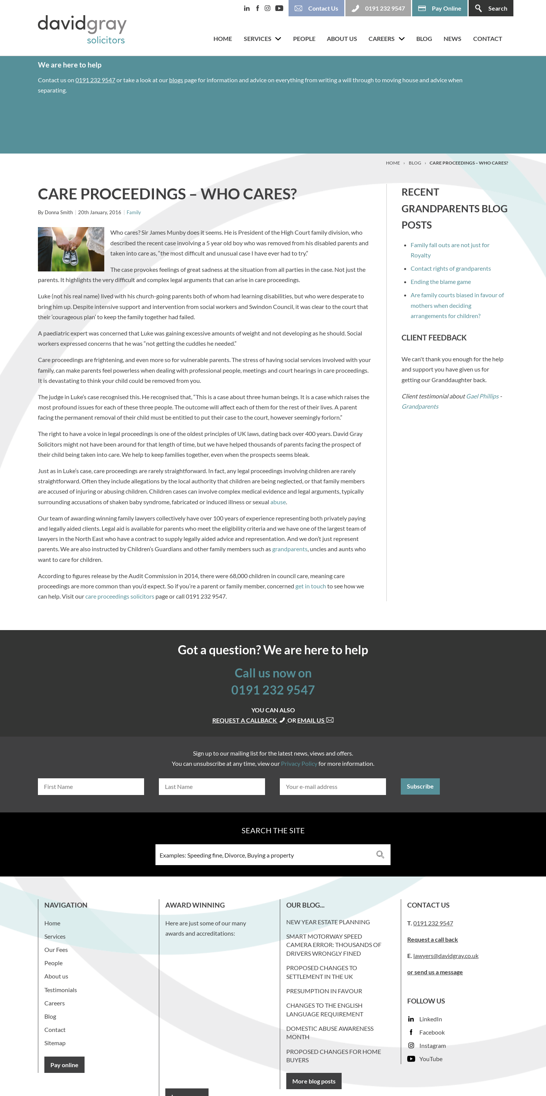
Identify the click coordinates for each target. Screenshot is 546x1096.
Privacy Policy (299, 763)
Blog (424, 38)
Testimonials (60, 989)
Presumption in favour (324, 990)
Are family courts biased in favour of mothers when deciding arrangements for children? (457, 305)
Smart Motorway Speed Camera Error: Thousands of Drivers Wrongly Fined (333, 945)
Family (134, 212)
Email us (315, 720)
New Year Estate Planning (328, 921)
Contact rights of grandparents (451, 268)
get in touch (311, 586)
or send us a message (435, 971)
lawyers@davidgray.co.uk (446, 955)
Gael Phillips (482, 396)
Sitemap (55, 1042)
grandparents (290, 548)
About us (342, 38)
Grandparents (420, 406)
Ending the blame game (441, 281)
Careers (382, 38)
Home (222, 38)
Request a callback (249, 720)
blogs (176, 79)
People (304, 38)
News (452, 38)
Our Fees (56, 949)
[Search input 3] (263, 855)
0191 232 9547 (95, 79)
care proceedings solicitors (119, 596)
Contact (487, 38)
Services (257, 38)
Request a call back (432, 939)
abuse (278, 501)
